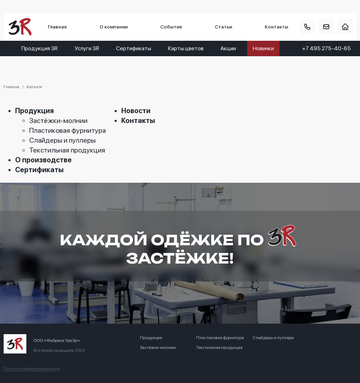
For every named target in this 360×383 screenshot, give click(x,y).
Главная (57, 27)
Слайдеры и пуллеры (62, 140)
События (171, 27)
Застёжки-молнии (58, 120)
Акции (228, 48)
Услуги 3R (87, 48)
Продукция (34, 110)
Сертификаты (133, 48)
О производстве (43, 160)
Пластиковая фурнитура (67, 130)
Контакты (276, 27)
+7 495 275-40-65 (326, 48)
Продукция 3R (39, 48)
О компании (113, 27)
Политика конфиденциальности (32, 368)
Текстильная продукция (67, 150)
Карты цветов (186, 48)
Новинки (263, 48)
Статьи (223, 27)
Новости (135, 110)
